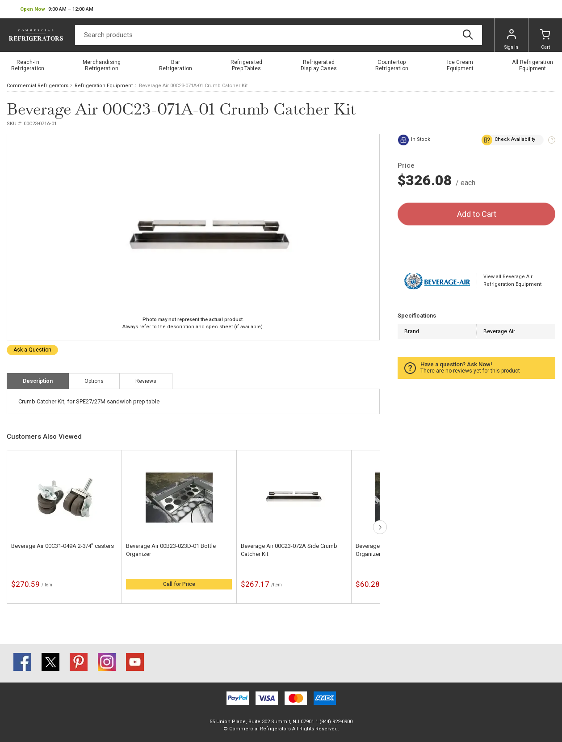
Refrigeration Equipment (104, 86)
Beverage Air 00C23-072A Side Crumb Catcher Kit (289, 550)
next (380, 527)
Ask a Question (32, 350)
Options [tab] (94, 381)
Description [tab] (38, 381)
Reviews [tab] (145, 381)
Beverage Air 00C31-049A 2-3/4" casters (62, 546)
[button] (56, 9)
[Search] (278, 35)
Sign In (511, 39)
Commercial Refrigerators (37, 86)
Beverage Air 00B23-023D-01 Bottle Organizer (171, 550)
